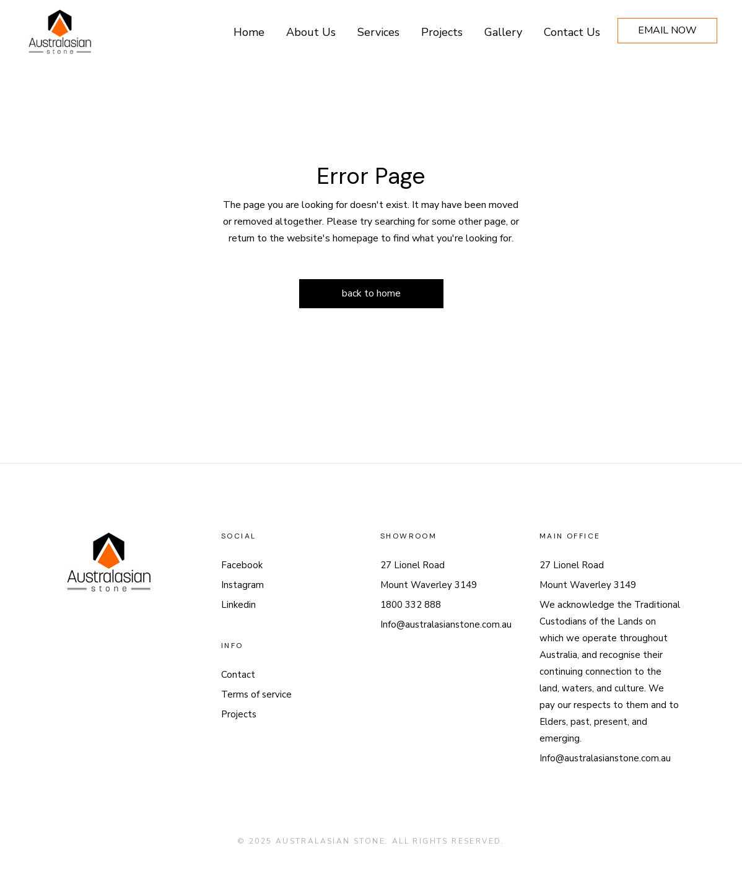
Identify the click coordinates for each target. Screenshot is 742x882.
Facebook (242, 565)
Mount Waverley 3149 (428, 585)
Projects (238, 714)
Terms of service (256, 694)
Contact (238, 674)
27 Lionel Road (412, 565)
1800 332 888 (410, 605)
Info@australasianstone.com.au (446, 624)
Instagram (242, 585)
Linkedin (238, 605)
